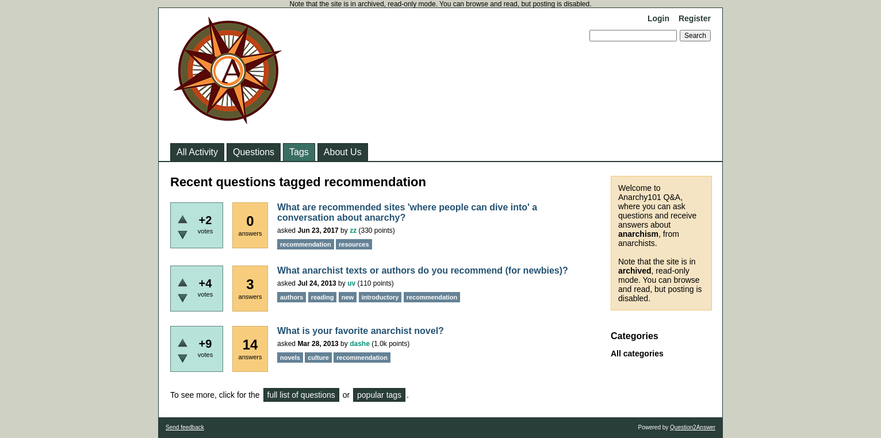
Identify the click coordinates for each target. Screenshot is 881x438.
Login (658, 18)
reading (322, 297)
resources (354, 244)
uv (351, 283)
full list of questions (301, 394)
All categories (637, 353)
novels (290, 357)
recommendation (305, 244)
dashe (360, 344)
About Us (343, 152)
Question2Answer (692, 427)
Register (695, 18)
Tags (299, 152)
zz (353, 230)
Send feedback (185, 427)
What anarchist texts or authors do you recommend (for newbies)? (422, 270)
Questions (253, 152)
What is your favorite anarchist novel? (360, 331)
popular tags (379, 394)
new (348, 297)
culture (318, 357)
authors (291, 297)
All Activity (197, 152)
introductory (380, 297)
